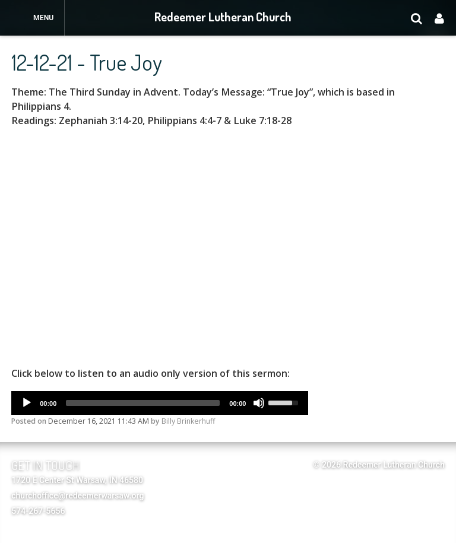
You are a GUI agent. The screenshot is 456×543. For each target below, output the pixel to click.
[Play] (27, 403)
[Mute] (259, 403)
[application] (159, 403)
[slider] (143, 403)
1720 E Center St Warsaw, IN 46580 (77, 480)
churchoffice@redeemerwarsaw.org (77, 495)
